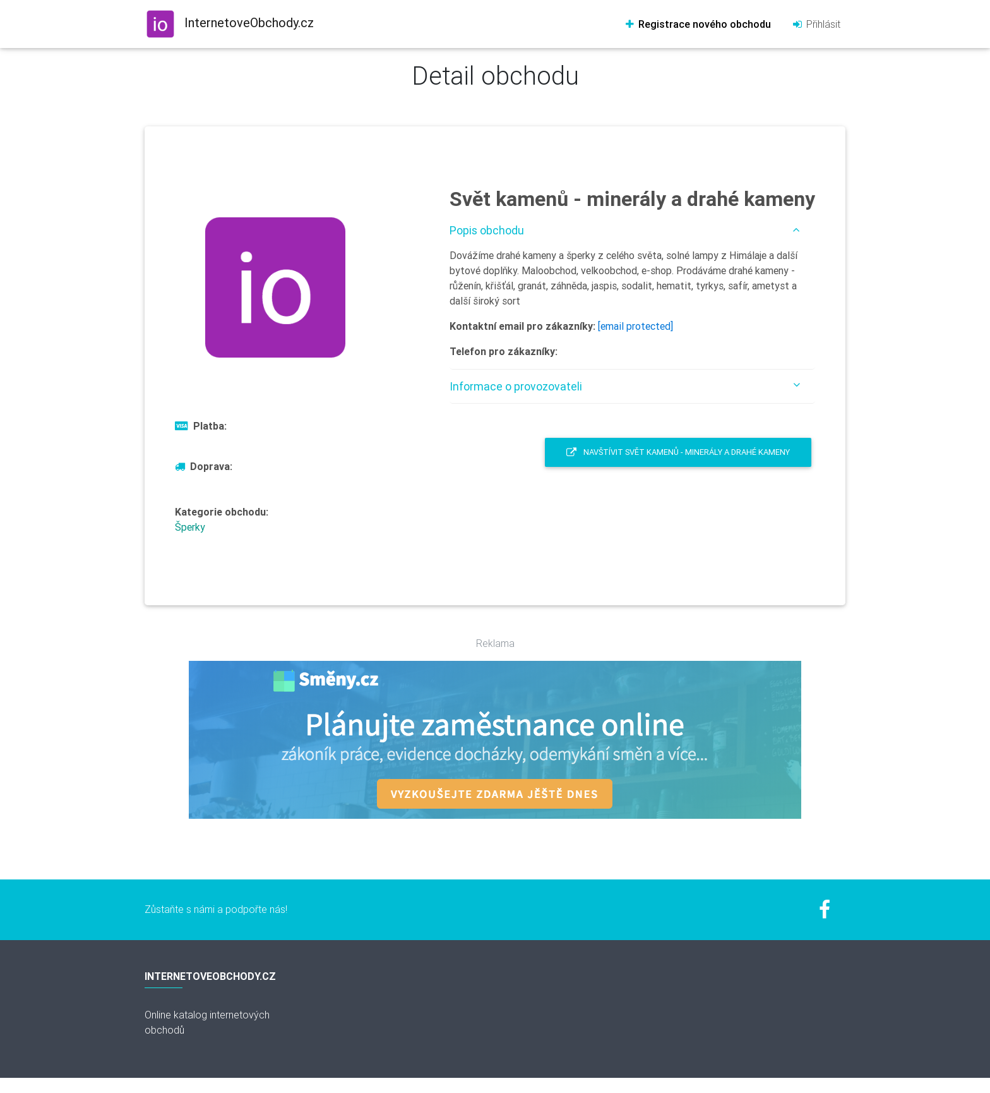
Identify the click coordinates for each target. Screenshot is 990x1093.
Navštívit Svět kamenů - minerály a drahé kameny (678, 452)
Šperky (190, 527)
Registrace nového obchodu (697, 24)
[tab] (632, 230)
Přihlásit (815, 24)
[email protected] (635, 326)
